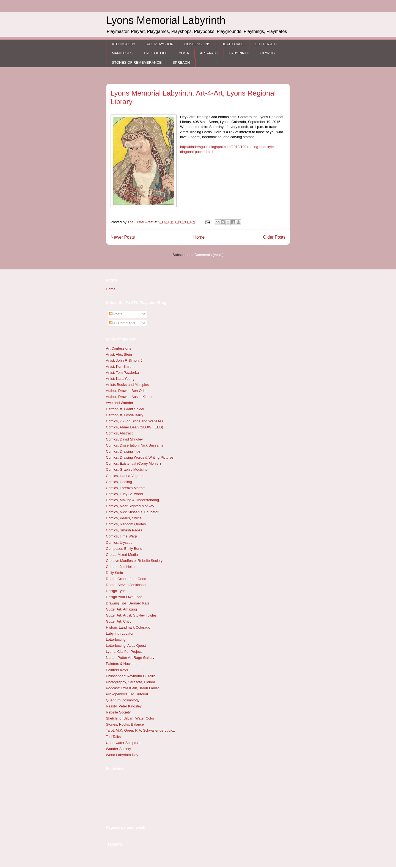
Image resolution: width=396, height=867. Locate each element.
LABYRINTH (239, 53)
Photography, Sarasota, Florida (130, 682)
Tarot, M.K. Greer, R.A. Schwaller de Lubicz (140, 730)
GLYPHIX (268, 53)
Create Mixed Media (122, 555)
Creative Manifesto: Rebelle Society (134, 561)
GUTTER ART (266, 44)
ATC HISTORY (124, 44)
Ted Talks (113, 737)
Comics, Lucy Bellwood (124, 494)
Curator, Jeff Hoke (120, 567)
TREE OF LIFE (155, 53)
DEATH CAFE (232, 44)
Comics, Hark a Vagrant (125, 476)
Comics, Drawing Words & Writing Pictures (140, 457)
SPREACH (181, 62)
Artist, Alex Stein (119, 354)
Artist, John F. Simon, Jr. (125, 360)
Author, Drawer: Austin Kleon (129, 397)
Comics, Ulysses (119, 542)
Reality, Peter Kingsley (124, 706)
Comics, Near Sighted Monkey (130, 506)
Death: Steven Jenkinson (126, 585)
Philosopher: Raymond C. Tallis (130, 676)
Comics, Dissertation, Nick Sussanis (134, 445)
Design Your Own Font (124, 597)
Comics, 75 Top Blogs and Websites (134, 421)
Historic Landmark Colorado (128, 627)
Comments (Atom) (208, 255)
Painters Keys (117, 670)
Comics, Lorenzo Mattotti (125, 488)
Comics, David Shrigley (124, 439)
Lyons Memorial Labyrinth (166, 20)
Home (199, 237)
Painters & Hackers (121, 664)
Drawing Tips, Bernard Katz (127, 603)
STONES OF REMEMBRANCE (137, 62)
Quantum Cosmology (122, 700)
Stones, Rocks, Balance (125, 724)
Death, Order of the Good (126, 579)
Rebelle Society (118, 712)
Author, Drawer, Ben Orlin (126, 391)
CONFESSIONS (197, 44)
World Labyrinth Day (122, 755)
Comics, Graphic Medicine (127, 469)
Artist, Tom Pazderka (122, 372)
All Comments (122, 323)
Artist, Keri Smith (119, 366)
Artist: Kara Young (120, 379)
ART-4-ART (209, 53)
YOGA (184, 53)
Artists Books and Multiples (127, 385)
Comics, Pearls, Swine (124, 518)
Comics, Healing (119, 482)
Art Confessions (118, 348)
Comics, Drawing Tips (123, 451)
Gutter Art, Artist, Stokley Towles (131, 615)
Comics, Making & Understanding (132, 500)
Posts (115, 314)
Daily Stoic (114, 573)
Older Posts (274, 237)
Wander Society (118, 749)
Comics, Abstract (119, 433)
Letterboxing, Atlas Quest (126, 645)
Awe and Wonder (119, 403)
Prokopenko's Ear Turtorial (127, 694)
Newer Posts (123, 237)
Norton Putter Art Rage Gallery (130, 658)
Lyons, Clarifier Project (124, 651)
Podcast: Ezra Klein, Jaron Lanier (132, 688)
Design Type (116, 591)
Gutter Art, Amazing (121, 609)
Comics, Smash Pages (124, 530)
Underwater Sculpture (123, 743)
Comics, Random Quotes (126, 524)
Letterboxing (116, 639)
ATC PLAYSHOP (159, 44)
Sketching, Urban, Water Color (130, 718)
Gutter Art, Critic (118, 621)
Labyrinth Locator (119, 633)
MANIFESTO (122, 53)
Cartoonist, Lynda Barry (124, 415)
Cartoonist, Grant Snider (125, 409)
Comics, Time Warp (121, 536)
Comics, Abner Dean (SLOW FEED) (134, 427)
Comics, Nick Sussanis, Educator (132, 512)
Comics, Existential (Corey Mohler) (133, 463)
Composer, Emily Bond (124, 549)
